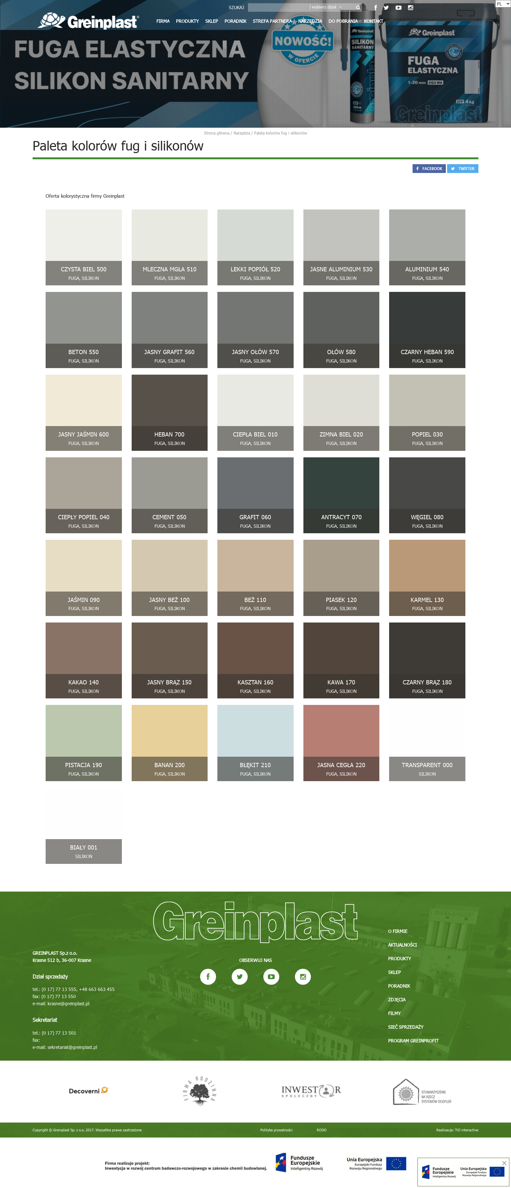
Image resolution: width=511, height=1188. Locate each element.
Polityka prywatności (276, 1130)
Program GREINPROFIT (413, 1041)
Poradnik (235, 21)
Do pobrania (343, 21)
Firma (162, 21)
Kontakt (373, 21)
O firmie (397, 931)
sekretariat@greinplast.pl (72, 1047)
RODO (322, 1130)
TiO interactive (466, 1130)
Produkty (187, 21)
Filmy (394, 1013)
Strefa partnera (272, 21)
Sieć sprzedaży (405, 1027)
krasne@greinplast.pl (68, 1003)
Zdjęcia (396, 999)
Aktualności (402, 945)
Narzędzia (310, 21)
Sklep (211, 21)
